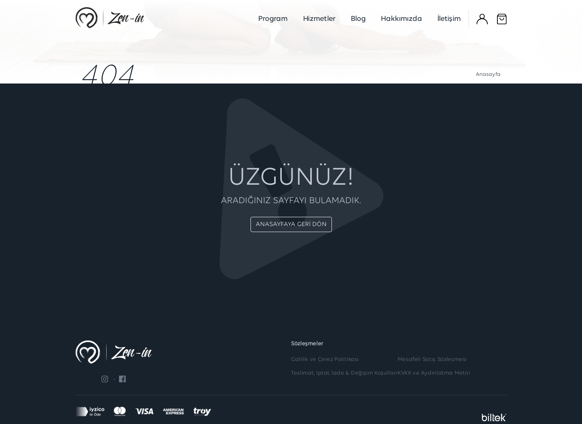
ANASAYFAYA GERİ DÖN (291, 224)
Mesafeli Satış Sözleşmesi (432, 360)
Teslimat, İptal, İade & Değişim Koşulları (344, 373)
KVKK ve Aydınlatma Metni (434, 373)
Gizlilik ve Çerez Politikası (325, 360)
